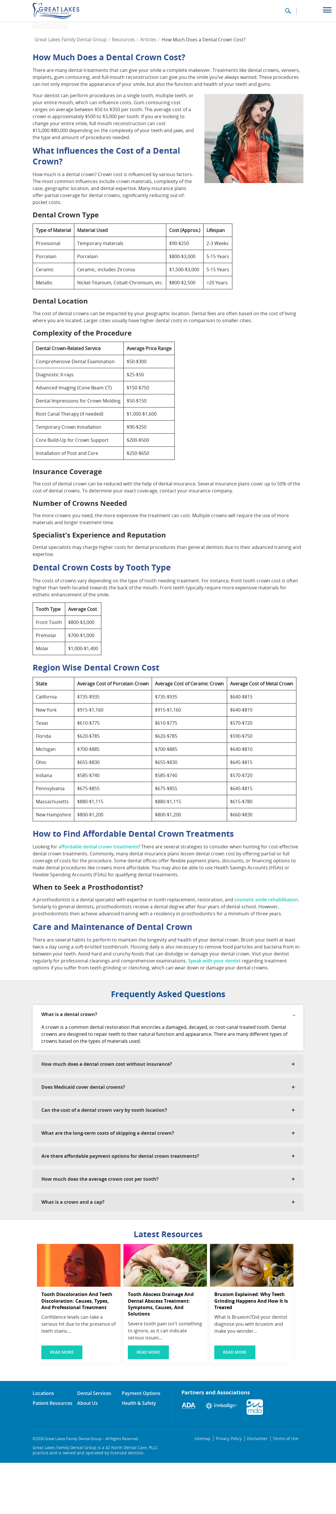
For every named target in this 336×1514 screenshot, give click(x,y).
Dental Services (94, 1444)
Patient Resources (52, 1454)
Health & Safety (139, 1454)
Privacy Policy (233, 1489)
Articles (148, 91)
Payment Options (141, 1444)
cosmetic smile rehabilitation (266, 951)
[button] (288, 13)
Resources (123, 91)
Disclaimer (260, 1489)
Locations (43, 1444)
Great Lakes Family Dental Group (70, 91)
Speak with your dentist (214, 1012)
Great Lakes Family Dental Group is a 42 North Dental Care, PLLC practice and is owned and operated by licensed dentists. (95, 1501)
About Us (87, 1454)
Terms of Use (286, 1489)
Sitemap (208, 1489)
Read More (62, 1403)
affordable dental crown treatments (98, 898)
